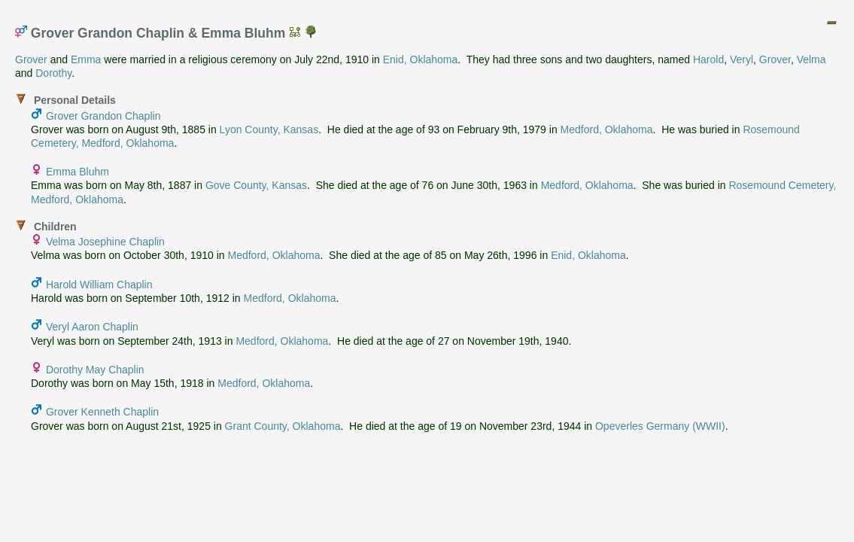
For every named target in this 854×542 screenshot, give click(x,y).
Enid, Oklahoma (420, 59)
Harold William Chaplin (99, 285)
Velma (811, 59)
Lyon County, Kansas (269, 129)
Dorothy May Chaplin (95, 370)
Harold (708, 59)
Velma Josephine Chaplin (105, 242)
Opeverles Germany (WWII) (660, 426)
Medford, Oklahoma (607, 129)
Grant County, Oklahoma (283, 426)
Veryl (741, 59)
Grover (31, 59)
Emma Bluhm (77, 172)
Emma (86, 59)
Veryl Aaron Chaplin (92, 327)
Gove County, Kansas (256, 185)
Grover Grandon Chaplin (103, 116)
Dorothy (53, 73)
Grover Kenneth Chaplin (102, 412)
